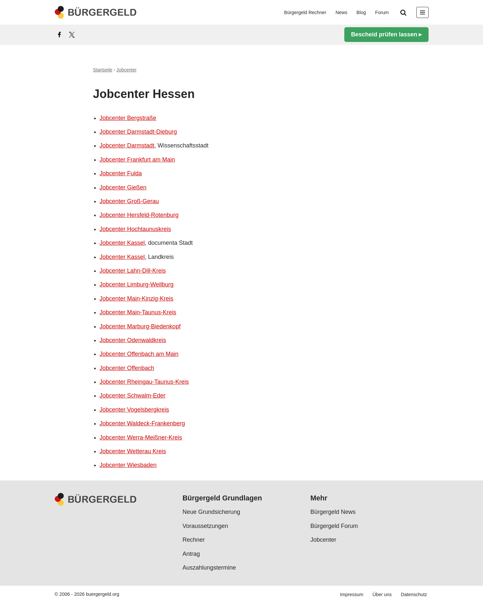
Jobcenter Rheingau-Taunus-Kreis (144, 382)
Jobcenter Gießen (123, 187)
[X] (71, 34)
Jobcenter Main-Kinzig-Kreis (136, 298)
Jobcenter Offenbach (127, 368)
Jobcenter (126, 69)
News (341, 12)
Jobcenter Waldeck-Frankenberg (142, 423)
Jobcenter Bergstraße (128, 118)
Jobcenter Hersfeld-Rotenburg (139, 215)
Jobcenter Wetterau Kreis (133, 451)
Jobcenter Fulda (121, 173)
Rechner (194, 539)
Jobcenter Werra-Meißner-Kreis (141, 437)
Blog (361, 12)
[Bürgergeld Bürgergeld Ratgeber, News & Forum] (96, 12)
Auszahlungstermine (209, 567)
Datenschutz (414, 594)
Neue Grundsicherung (211, 512)
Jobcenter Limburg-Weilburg (137, 284)
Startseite (102, 69)
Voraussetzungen (205, 526)
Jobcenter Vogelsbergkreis (134, 409)
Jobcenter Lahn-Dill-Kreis (133, 270)
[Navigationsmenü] (422, 12)
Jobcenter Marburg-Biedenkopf (140, 326)
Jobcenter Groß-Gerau (129, 201)
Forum (382, 12)
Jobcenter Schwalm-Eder (133, 395)
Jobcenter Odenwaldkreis (133, 340)
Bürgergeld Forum (334, 526)
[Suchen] (403, 12)
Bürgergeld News (333, 512)
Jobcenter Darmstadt (127, 145)
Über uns (382, 594)
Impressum (351, 594)
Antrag (191, 553)
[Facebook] (59, 34)
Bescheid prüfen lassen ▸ (386, 34)
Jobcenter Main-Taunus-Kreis (138, 312)
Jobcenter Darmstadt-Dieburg (138, 131)
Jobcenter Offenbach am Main (139, 354)
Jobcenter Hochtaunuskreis (135, 229)
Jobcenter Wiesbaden (128, 465)
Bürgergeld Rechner (305, 12)
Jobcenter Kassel (122, 243)
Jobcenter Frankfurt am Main (137, 159)
